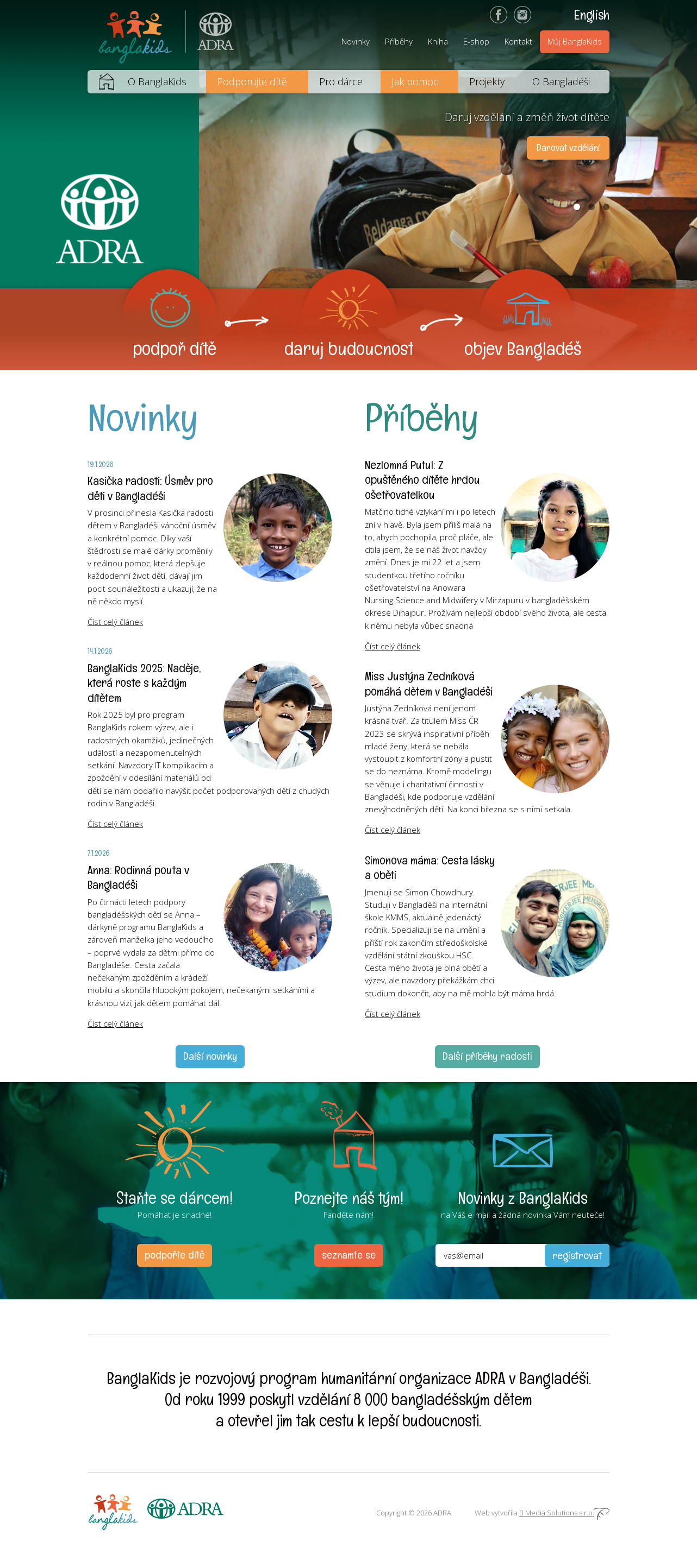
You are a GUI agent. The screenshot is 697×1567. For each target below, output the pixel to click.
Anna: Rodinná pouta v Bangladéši (138, 877)
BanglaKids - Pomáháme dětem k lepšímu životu (136, 35)
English (591, 14)
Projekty (487, 81)
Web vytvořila (542, 1513)
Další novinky (210, 1056)
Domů (101, 81)
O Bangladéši (561, 81)
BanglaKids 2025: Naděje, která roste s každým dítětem (144, 682)
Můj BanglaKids (574, 41)
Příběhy (399, 41)
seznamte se (349, 1255)
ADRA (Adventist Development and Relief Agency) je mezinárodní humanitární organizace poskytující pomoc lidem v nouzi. (209, 35)
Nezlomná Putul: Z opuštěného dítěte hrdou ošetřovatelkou (422, 479)
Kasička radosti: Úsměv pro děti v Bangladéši (150, 488)
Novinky (355, 41)
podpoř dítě (174, 349)
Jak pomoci (415, 81)
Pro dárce (341, 81)
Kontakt (518, 41)
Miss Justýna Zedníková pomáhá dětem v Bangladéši (429, 683)
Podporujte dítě (252, 81)
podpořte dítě (174, 1255)
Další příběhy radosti (487, 1056)
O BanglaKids (157, 81)
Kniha (438, 41)
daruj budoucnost (348, 349)
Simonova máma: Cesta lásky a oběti (430, 867)
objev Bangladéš (522, 349)
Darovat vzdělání (568, 147)
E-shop (476, 41)
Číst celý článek (115, 621)
